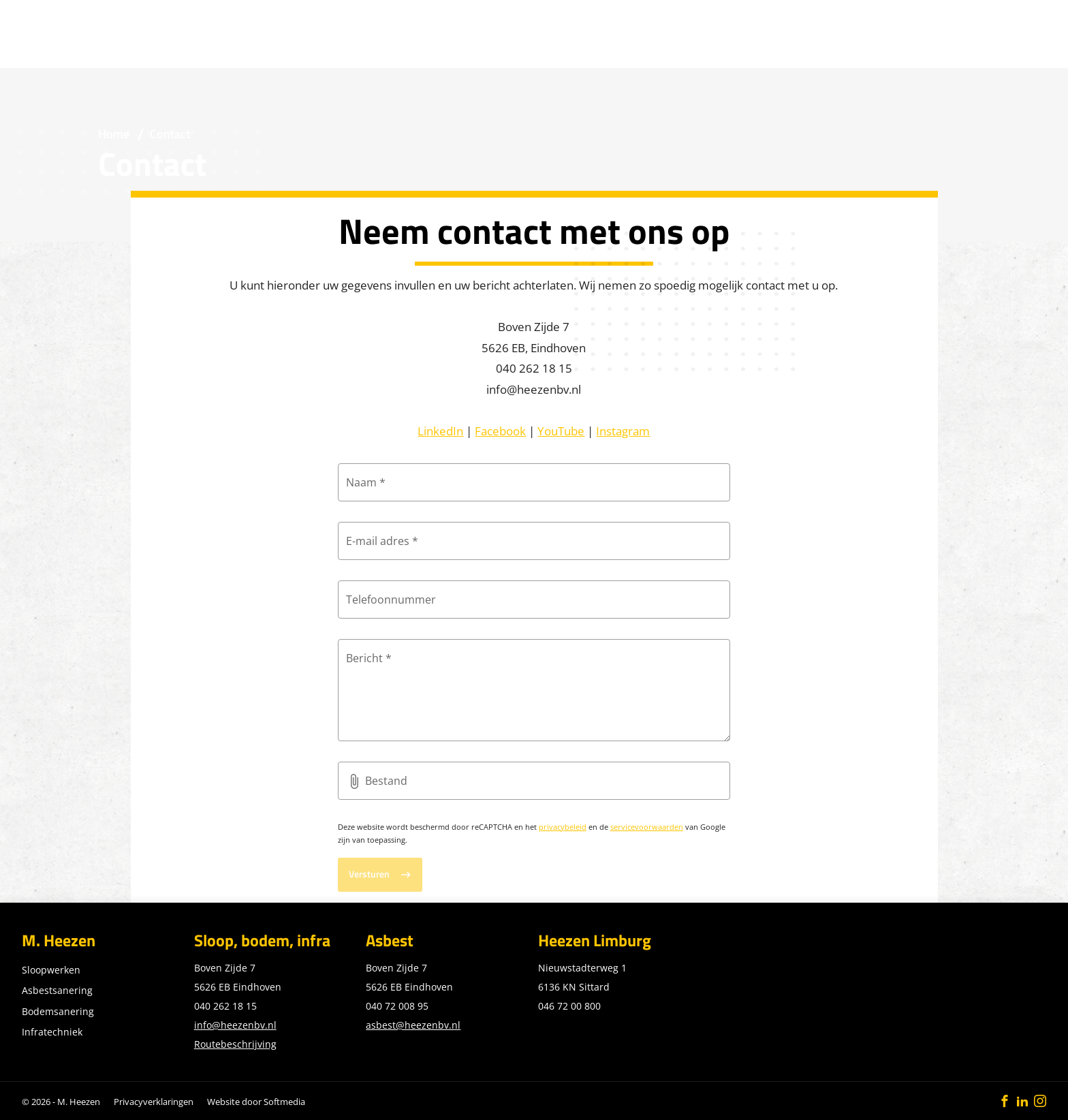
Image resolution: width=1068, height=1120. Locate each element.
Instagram (623, 430)
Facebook (500, 430)
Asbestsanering (57, 990)
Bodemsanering (58, 1011)
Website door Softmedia (256, 1101)
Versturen (369, 874)
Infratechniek (52, 1031)
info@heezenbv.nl (235, 1024)
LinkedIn (440, 430)
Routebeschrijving (235, 1044)
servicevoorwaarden (646, 827)
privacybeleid (562, 827)
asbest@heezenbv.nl (413, 1024)
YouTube (560, 430)
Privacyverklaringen (153, 1101)
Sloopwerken (51, 969)
